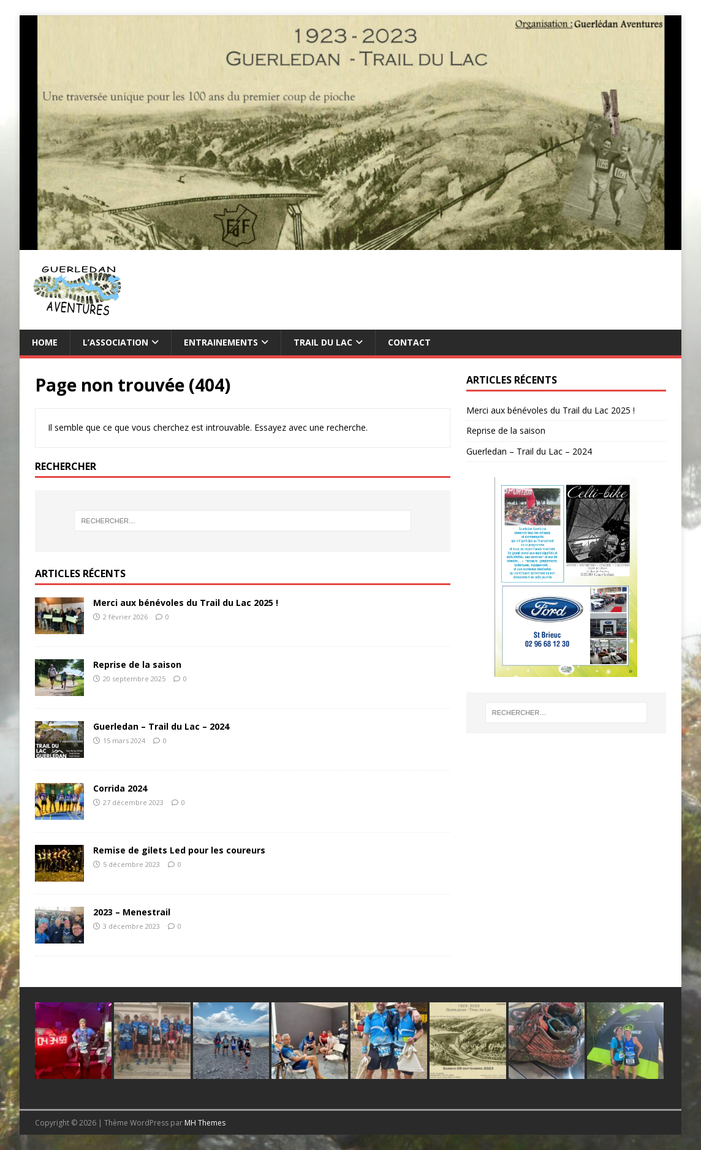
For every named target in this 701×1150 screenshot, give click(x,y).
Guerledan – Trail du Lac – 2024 (161, 726)
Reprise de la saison (137, 664)
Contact (409, 342)
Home (45, 342)
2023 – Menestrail (131, 912)
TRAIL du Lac (323, 342)
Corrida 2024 (120, 788)
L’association (115, 342)
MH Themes (204, 1123)
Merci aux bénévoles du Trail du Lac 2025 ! (185, 602)
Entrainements (221, 342)
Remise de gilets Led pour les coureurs (179, 850)
